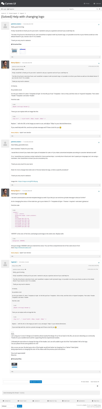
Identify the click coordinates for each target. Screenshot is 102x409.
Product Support (13, 13)
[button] (99, 57)
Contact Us (6, 401)
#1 (99, 24)
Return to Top (51, 401)
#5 (99, 262)
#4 (99, 191)
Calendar (97, 3)
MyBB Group (97, 405)
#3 (99, 142)
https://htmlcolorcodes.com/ (23, 248)
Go (19, 406)
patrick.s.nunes (16, 24)
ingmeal (13, 262)
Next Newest (95, 381)
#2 (99, 63)
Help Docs (95, 401)
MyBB (84, 405)
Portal (86, 3)
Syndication (81, 401)
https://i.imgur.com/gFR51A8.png (28, 181)
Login (4, 9)
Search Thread (36, 382)
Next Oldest (85, 381)
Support (22, 13)
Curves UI (3, 13)
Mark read (65, 401)
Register (10, 9)
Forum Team (22, 401)
